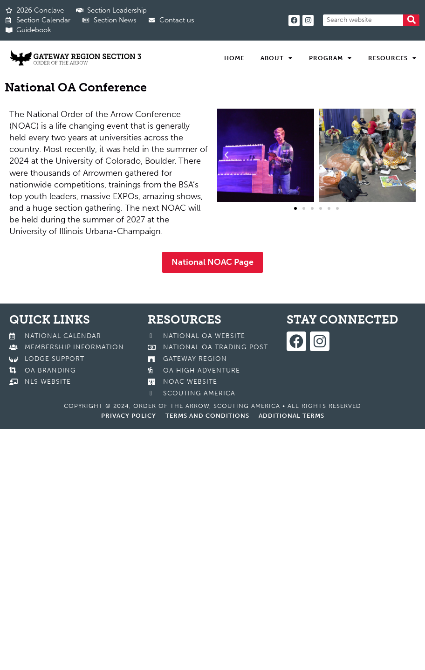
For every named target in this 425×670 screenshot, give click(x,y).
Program (330, 58)
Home (234, 58)
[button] (226, 155)
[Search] (411, 20)
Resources (392, 58)
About (276, 58)
